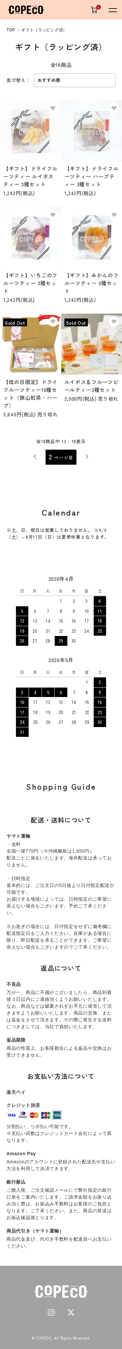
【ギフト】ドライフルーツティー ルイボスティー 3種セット (30, 176)
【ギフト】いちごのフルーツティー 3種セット (30, 283)
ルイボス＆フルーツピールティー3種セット (91, 386)
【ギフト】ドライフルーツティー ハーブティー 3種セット (91, 176)
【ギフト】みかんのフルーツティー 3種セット (91, 283)
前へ (35, 457)
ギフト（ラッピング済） (44, 30)
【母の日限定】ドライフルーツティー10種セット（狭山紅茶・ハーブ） (30, 393)
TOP (11, 30)
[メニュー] (112, 10)
